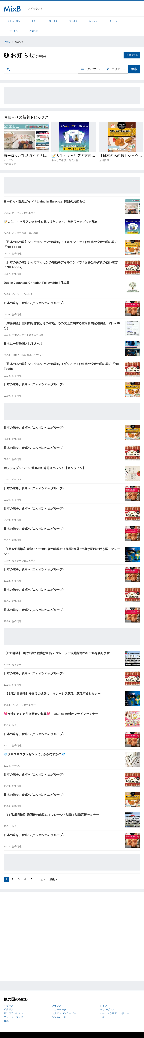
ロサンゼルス (107, 999)
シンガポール (59, 1007)
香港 (6, 1011)
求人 (29, 21)
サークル (115, 21)
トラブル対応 (27, 1030)
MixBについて (11, 1030)
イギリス (9, 996)
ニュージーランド (13, 1007)
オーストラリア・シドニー (114, 1003)
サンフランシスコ (13, 1003)
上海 (102, 1007)
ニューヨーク (59, 999)
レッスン (80, 21)
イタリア (9, 999)
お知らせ (132, 21)
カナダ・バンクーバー (64, 1003)
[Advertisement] (72, 85)
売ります (46, 21)
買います (63, 21)
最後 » (53, 869)
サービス (98, 21)
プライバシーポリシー (47, 1030)
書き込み (132, 45)
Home (7, 32)
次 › (42, 869)
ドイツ (103, 996)
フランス (57, 996)
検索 (134, 59)
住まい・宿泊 (12, 21)
